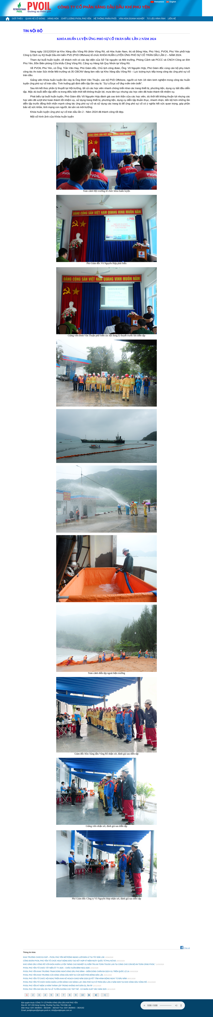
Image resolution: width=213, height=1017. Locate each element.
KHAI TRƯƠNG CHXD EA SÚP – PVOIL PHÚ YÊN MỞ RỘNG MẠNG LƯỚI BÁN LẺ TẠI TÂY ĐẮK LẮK (64, 957)
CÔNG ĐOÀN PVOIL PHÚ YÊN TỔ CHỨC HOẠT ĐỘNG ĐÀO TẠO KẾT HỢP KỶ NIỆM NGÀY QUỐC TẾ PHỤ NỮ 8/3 (69, 961)
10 (82, 995)
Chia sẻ (185, 948)
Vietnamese (158, 2)
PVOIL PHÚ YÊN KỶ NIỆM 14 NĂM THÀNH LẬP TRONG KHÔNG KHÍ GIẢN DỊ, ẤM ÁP (57, 986)
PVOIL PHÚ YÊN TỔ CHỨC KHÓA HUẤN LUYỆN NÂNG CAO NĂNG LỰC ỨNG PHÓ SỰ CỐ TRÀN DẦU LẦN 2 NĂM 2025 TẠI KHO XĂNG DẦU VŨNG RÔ (85, 982)
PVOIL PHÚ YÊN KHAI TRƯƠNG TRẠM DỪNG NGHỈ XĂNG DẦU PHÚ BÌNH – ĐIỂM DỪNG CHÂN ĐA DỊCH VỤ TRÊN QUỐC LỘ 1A (76, 971)
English (171, 2)
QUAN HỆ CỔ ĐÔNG (35, 18)
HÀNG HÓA (53, 18)
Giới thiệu (17, 18)
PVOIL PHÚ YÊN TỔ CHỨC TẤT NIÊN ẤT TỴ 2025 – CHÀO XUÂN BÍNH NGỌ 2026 (56, 968)
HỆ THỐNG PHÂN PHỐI (105, 18)
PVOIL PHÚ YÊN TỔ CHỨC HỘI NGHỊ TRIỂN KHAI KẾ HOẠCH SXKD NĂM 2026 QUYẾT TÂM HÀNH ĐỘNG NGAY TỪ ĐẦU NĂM (75, 978)
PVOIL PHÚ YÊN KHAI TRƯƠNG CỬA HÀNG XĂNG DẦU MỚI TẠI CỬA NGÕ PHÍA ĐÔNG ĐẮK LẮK (63, 975)
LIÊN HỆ (172, 18)
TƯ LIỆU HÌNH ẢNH (156, 18)
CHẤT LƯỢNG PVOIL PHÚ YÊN (76, 18)
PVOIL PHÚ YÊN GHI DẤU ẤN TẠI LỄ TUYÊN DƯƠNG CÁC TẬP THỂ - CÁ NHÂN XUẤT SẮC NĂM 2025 (64, 989)
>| (104, 995)
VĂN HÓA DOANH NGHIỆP (132, 18)
